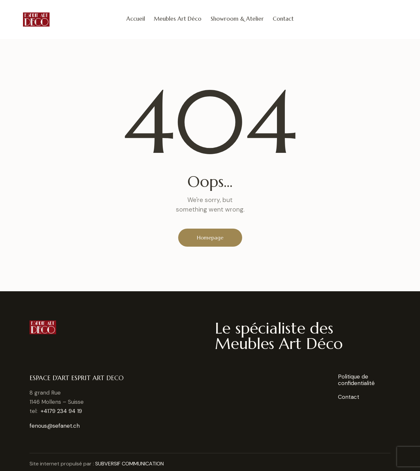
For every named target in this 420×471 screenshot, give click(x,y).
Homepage (210, 237)
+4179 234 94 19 (61, 411)
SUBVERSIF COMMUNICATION (129, 463)
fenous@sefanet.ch (55, 425)
